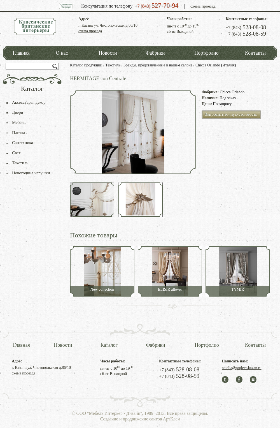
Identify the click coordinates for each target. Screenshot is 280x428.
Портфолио (206, 53)
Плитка (18, 132)
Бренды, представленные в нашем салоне (157, 65)
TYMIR (237, 289)
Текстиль (112, 65)
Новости (108, 53)
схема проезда (203, 6)
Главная (21, 53)
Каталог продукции (86, 65)
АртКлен (171, 419)
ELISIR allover (170, 289)
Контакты (255, 53)
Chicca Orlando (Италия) (215, 65)
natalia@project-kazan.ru (242, 368)
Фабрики (155, 53)
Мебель (18, 122)
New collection (102, 289)
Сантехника (22, 142)
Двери (17, 112)
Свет (16, 153)
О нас (62, 53)
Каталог (109, 345)
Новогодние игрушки (31, 173)
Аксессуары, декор (29, 102)
